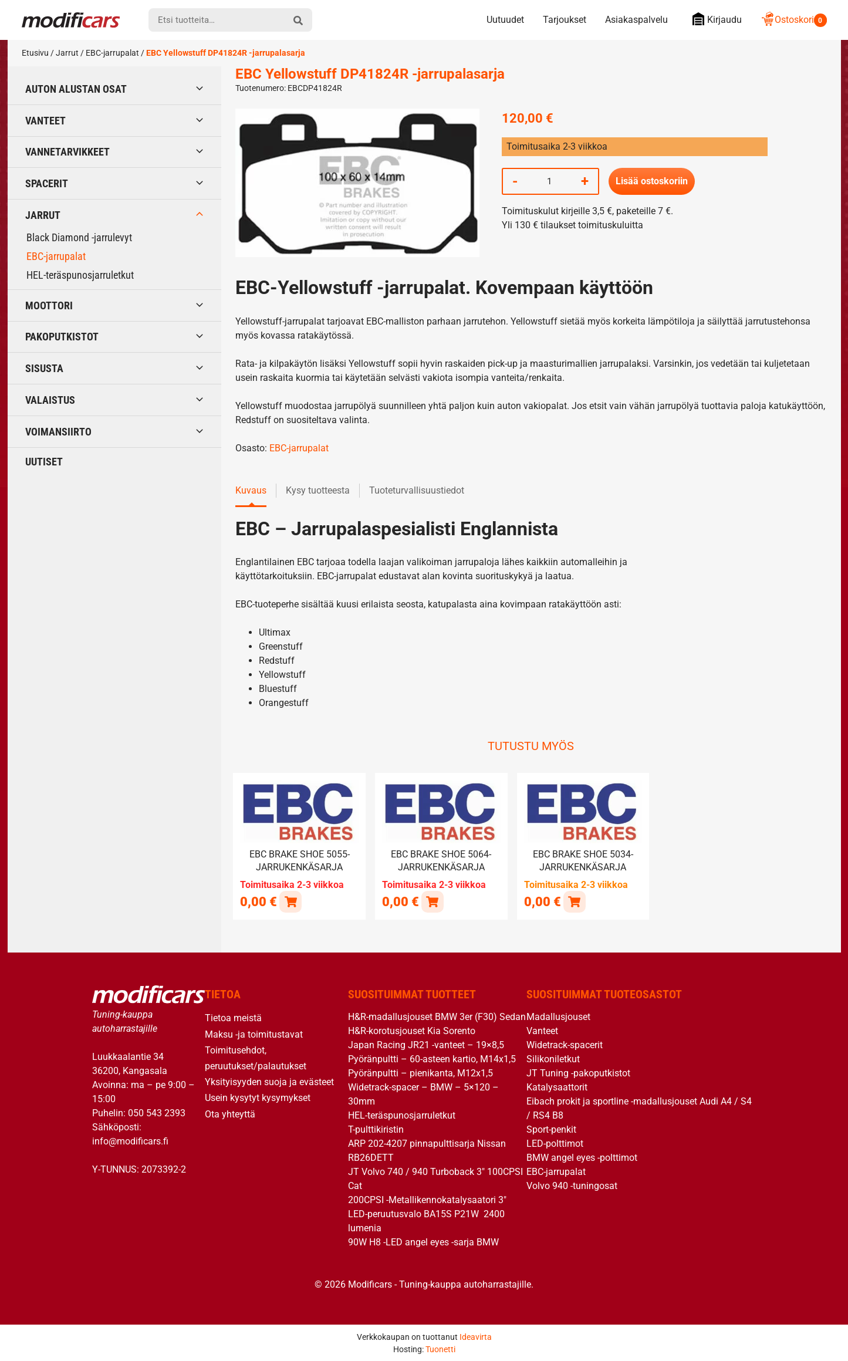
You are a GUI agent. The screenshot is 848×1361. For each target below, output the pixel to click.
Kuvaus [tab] (250, 490)
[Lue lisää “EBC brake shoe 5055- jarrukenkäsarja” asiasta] (290, 901)
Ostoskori (794, 19)
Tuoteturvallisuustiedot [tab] (416, 490)
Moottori (49, 305)
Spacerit (46, 183)
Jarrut (67, 53)
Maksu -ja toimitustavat (254, 1033)
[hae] (298, 20)
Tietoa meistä (233, 1017)
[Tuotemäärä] (549, 181)
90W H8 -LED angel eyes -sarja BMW (423, 1241)
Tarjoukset (564, 19)
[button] (574, 901)
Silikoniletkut (553, 1058)
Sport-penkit (551, 1128)
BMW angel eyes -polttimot (581, 1157)
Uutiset (44, 461)
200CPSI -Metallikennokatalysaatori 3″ (427, 1199)
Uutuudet (505, 19)
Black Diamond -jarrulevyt (79, 237)
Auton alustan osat (76, 89)
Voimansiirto (58, 431)
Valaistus (50, 400)
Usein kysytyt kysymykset (257, 1097)
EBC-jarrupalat (112, 53)
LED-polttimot (554, 1143)
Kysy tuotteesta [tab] (318, 490)
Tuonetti (440, 1348)
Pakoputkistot (62, 336)
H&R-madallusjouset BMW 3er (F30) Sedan (437, 1016)
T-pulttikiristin (376, 1128)
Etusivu (35, 53)
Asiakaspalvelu (636, 19)
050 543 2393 (156, 1111)
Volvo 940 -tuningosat (571, 1185)
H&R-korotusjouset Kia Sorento (411, 1030)
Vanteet (45, 120)
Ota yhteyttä (230, 1113)
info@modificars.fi (130, 1140)
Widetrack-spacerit (564, 1044)
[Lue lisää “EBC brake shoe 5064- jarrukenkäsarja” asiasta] (432, 901)
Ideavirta (476, 1335)
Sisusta (44, 368)
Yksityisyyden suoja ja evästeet (269, 1081)
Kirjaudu (714, 19)
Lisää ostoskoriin (652, 181)
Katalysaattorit (556, 1086)
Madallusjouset (558, 1016)
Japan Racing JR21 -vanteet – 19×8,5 (426, 1044)
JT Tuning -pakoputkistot (578, 1072)
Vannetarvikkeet (67, 152)
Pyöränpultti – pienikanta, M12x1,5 (420, 1072)
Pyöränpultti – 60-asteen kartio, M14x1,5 (432, 1058)
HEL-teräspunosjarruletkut (80, 275)
